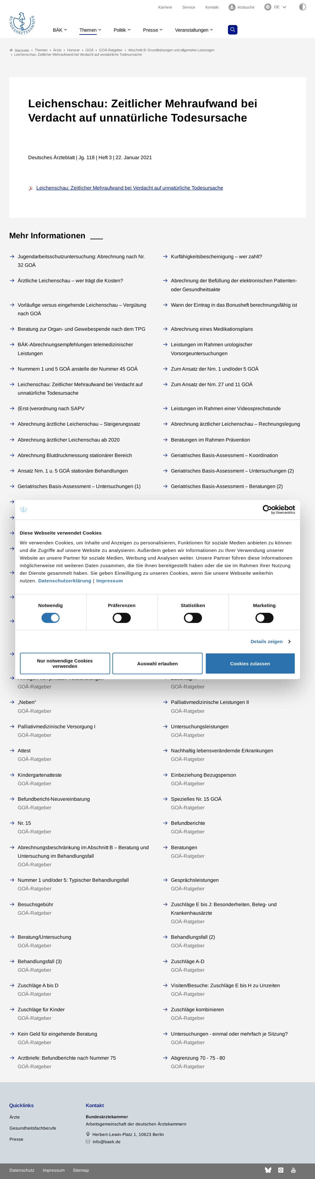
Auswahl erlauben (157, 663)
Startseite (19, 50)
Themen (89, 30)
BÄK (58, 30)
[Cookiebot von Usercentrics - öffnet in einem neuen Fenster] (267, 510)
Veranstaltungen (198, 30)
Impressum (109, 580)
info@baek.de (107, 1141)
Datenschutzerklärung (64, 580)
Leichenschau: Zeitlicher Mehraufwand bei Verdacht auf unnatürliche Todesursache (129, 188)
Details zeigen (267, 641)
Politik (123, 30)
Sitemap (81, 1170)
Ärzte (14, 1117)
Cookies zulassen (250, 663)
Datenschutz (22, 1170)
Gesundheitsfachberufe (32, 1128)
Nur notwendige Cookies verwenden (65, 663)
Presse (155, 30)
